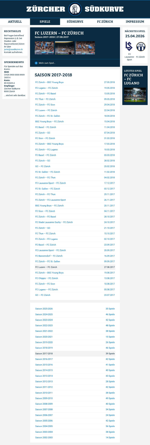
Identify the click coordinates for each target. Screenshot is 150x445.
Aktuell (15, 22)
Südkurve (75, 22)
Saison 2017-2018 (45, 37)
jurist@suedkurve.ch (13, 49)
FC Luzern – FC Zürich (59, 33)
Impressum (135, 22)
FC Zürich (105, 22)
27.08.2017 (63, 37)
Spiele (45, 22)
